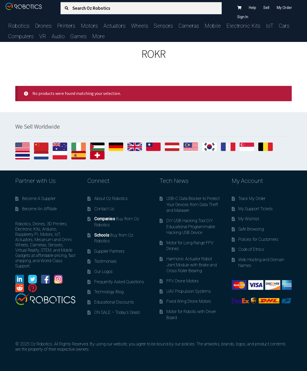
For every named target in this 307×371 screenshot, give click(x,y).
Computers (21, 36)
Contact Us (104, 208)
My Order (284, 8)
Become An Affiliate (39, 208)
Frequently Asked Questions (119, 281)
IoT (269, 26)
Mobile (213, 26)
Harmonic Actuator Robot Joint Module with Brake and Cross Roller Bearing (191, 264)
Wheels (139, 26)
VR (42, 36)
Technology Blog (108, 291)
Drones (43, 26)
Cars (284, 26)
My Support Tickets (255, 208)
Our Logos (103, 271)
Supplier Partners (109, 251)
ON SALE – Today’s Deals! (117, 312)
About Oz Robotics (111, 198)
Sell (266, 8)
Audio (58, 36)
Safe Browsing (251, 229)
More (98, 36)
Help (252, 8)
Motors (89, 26)
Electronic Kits (243, 26)
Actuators (114, 26)
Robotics (18, 26)
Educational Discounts (114, 302)
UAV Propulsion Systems (188, 291)
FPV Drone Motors (182, 281)
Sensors (163, 26)
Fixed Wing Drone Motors (188, 301)
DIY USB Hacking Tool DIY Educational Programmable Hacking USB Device (190, 226)
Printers (66, 26)
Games (78, 36)
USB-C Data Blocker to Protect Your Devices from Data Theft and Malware (193, 204)
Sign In (242, 17)
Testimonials (105, 261)
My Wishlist (248, 218)
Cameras (189, 26)
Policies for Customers (258, 239)
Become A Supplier (39, 198)
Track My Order (251, 198)
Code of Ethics (251, 249)
